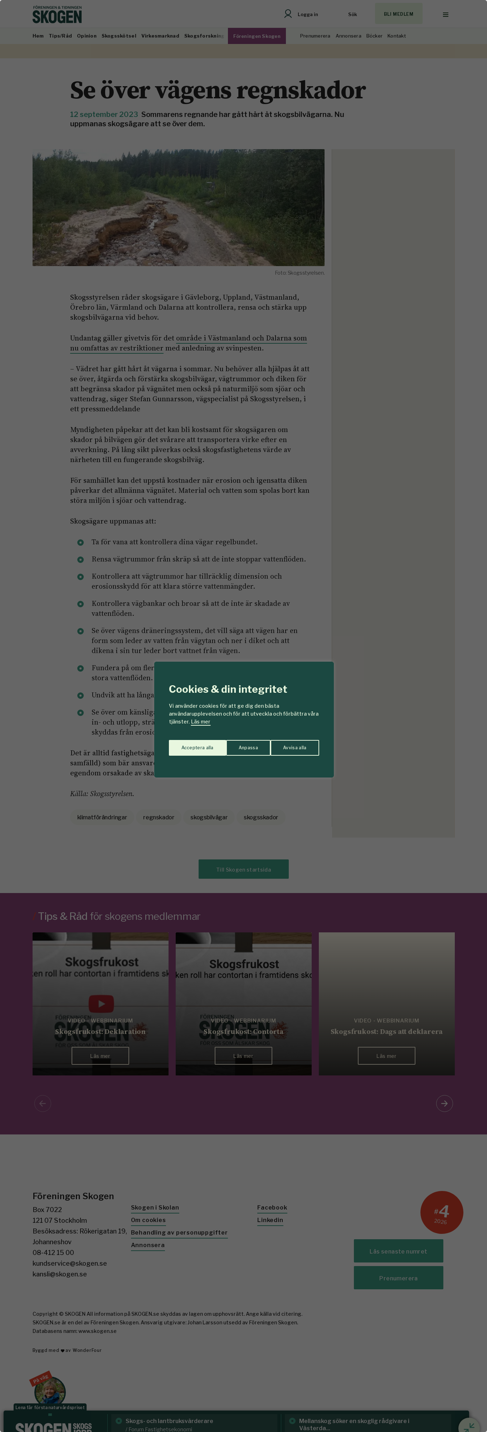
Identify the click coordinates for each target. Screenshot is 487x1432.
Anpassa (189, 744)
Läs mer (200, 722)
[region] (243, 716)
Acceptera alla (291, 744)
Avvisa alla (236, 744)
